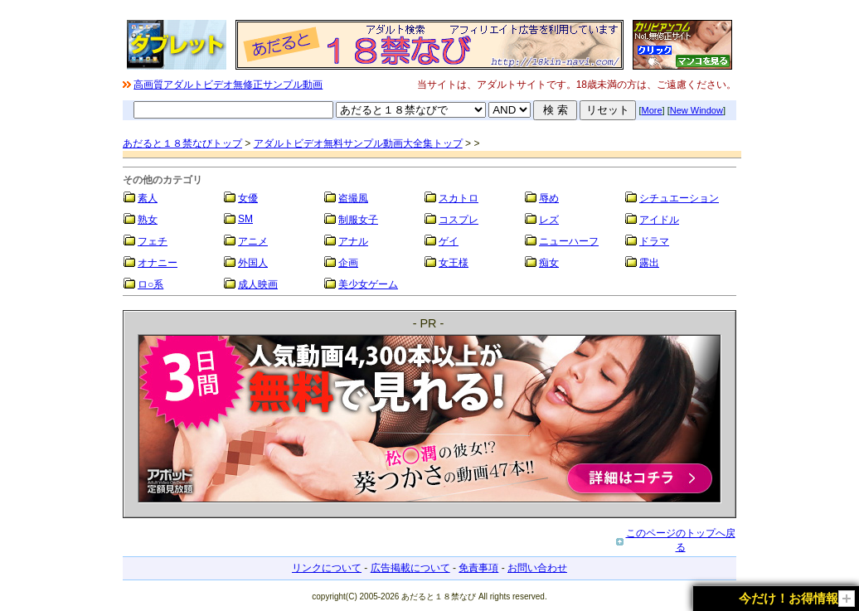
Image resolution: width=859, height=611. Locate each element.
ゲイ (449, 241)
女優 (248, 198)
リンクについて (327, 568)
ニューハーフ (569, 241)
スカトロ (458, 198)
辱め (549, 198)
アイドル (659, 219)
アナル (353, 241)
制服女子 (358, 219)
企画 (348, 263)
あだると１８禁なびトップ (182, 143)
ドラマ (654, 241)
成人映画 (258, 284)
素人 (148, 198)
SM (245, 219)
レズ (549, 219)
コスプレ (458, 219)
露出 (649, 263)
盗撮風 (353, 198)
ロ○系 (150, 284)
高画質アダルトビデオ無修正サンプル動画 (228, 84)
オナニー (157, 263)
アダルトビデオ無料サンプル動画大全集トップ (358, 143)
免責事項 (478, 568)
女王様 (453, 263)
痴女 (549, 263)
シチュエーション (679, 198)
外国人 (253, 263)
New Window (696, 110)
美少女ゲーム (368, 284)
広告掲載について (410, 568)
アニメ (253, 241)
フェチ (152, 241)
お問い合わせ (537, 568)
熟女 (148, 219)
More (652, 110)
